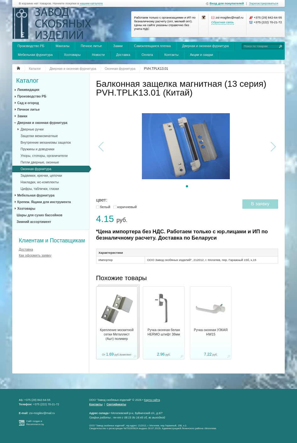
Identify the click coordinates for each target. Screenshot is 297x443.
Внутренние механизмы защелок (46, 142)
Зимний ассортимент (34, 222)
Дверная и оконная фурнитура (205, 46)
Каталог (27, 80)
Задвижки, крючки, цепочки (41, 175)
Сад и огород (28, 103)
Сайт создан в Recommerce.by (35, 423)
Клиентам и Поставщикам (52, 240)
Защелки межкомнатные (39, 136)
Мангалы (62, 46)
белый (105, 207)
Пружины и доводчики (38, 149)
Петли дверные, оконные (40, 162)
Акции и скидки (201, 55)
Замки (118, 46)
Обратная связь (222, 22)
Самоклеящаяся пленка (152, 46)
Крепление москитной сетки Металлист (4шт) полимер (116, 334)
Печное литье (91, 46)
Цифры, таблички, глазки (40, 189)
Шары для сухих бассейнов (39, 215)
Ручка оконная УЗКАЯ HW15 (211, 332)
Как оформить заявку (35, 255)
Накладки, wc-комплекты (40, 182)
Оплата (147, 55)
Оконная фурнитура (36, 169)
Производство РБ (31, 46)
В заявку (260, 203)
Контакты (171, 55)
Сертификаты (116, 404)
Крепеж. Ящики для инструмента (44, 202)
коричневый (127, 207)
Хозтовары (72, 55)
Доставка (123, 55)
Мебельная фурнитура (35, 55)
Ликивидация (28, 89)
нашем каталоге (91, 3)
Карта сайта (152, 399)
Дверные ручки (32, 129)
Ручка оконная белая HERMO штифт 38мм (164, 332)
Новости (98, 55)
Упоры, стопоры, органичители (44, 156)
